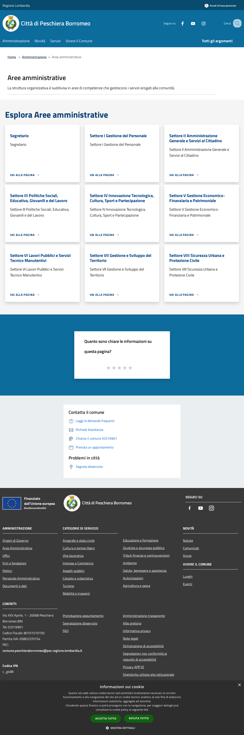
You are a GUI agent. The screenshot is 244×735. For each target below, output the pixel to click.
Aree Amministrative (17, 548)
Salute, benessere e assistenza (145, 570)
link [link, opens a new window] (146, 709)
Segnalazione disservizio (80, 623)
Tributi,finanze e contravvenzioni (146, 555)
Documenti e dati (15, 585)
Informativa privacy (137, 630)
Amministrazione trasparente (144, 615)
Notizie (188, 540)
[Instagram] (199, 23)
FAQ (66, 630)
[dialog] (122, 708)
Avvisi (187, 555)
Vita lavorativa (73, 555)
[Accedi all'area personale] (220, 6)
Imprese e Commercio (78, 563)
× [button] (239, 685)
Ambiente (130, 562)
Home (12, 56)
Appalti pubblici (74, 570)
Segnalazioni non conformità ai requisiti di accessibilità (145, 656)
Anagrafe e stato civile (79, 540)
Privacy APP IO (133, 666)
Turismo (68, 585)
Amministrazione (34, 56)
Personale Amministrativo (21, 578)
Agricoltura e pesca (136, 585)
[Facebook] (178, 23)
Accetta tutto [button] (105, 718)
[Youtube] (188, 23)
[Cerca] (236, 23)
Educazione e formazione (140, 540)
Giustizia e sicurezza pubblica (143, 547)
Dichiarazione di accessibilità (143, 645)
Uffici (6, 555)
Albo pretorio (132, 623)
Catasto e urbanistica (78, 578)
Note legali (130, 638)
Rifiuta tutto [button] (139, 718)
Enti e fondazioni (14, 563)
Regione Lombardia (16, 5)
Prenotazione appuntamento (83, 615)
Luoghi (188, 576)
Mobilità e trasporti (76, 593)
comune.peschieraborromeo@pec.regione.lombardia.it (42, 650)
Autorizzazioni (133, 578)
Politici (7, 570)
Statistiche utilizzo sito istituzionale (148, 674)
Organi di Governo (15, 540)
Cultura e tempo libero (79, 548)
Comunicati (191, 548)
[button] (122, 728)
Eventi (187, 583)
